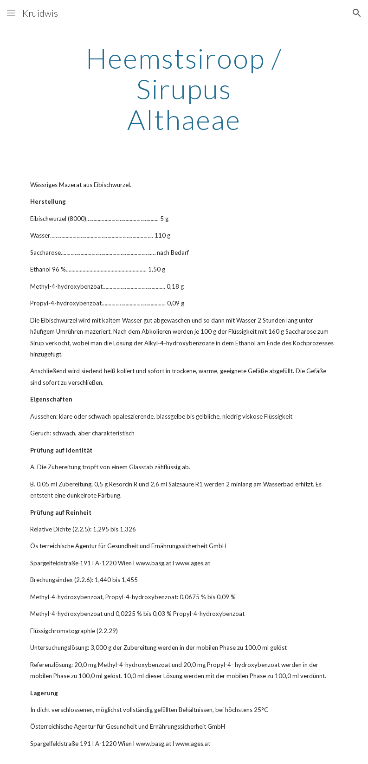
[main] (184, 88)
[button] (11, 13)
